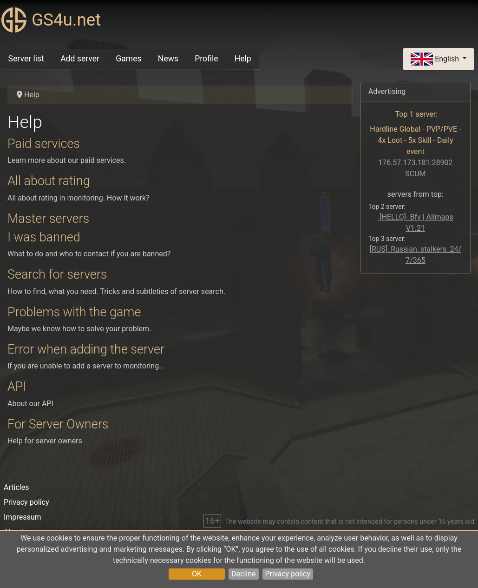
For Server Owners (57, 424)
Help (243, 58)
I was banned (43, 237)
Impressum (22, 517)
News (168, 58)
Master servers (48, 218)
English (436, 59)
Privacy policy (288, 573)
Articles (16, 487)
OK (197, 573)
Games (128, 58)
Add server (79, 58)
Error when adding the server (85, 349)
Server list (26, 58)
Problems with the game (74, 312)
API (16, 386)
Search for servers (57, 274)
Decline (243, 573)
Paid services (43, 143)
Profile (206, 58)
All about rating (48, 181)
